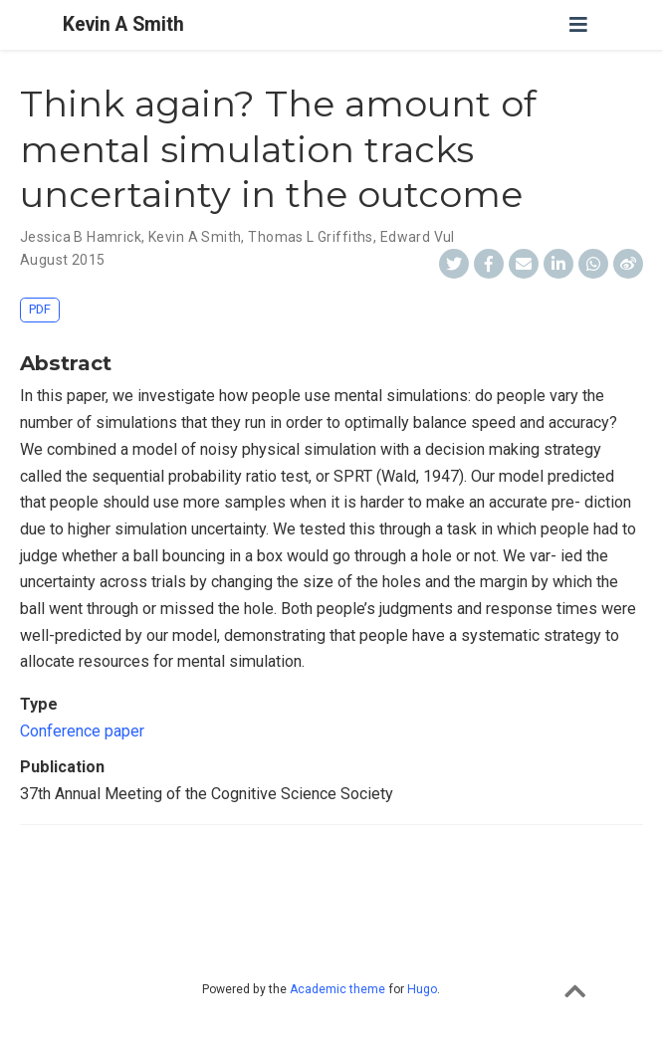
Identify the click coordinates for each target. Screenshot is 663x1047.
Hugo (422, 989)
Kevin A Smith (123, 24)
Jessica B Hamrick (80, 237)
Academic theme (337, 989)
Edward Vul (417, 237)
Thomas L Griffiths (310, 237)
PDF (40, 309)
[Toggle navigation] (578, 25)
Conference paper (82, 731)
